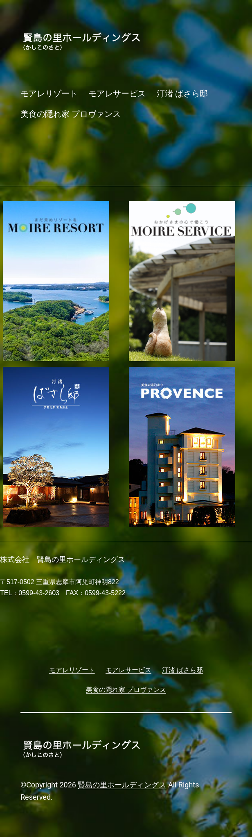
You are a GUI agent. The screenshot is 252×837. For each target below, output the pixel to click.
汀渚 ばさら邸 (182, 93)
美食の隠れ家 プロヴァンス (70, 114)
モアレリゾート (49, 93)
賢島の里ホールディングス (122, 784)
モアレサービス (117, 93)
